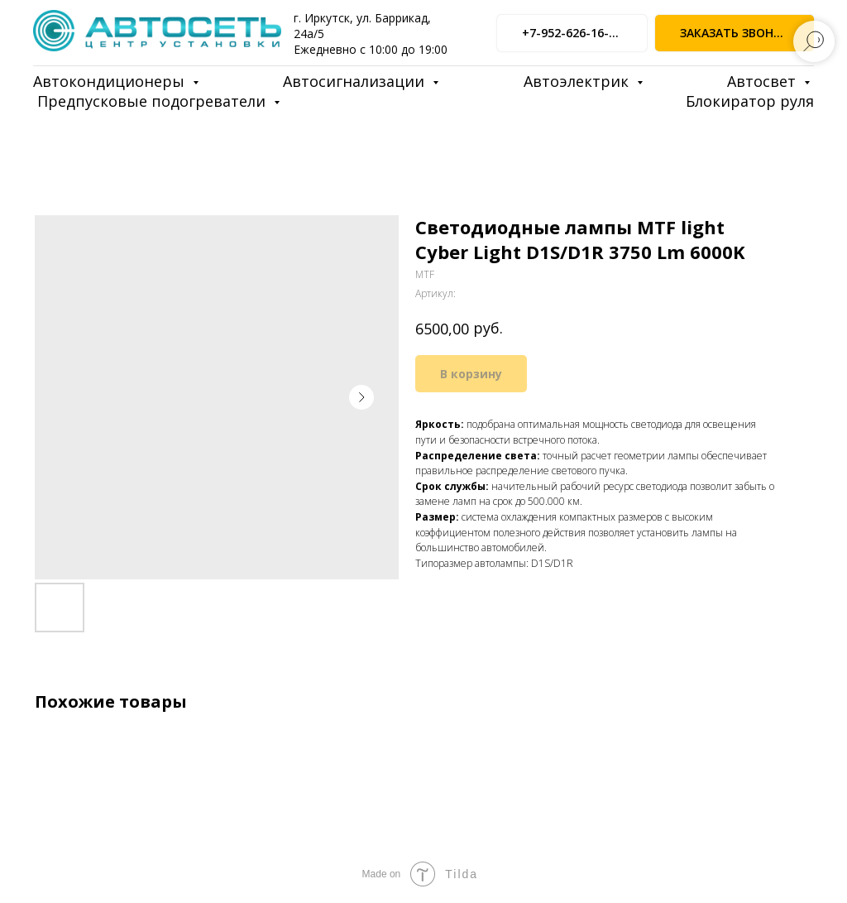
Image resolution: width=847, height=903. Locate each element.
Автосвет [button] (763, 81)
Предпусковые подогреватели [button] (153, 101)
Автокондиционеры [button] (111, 81)
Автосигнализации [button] (355, 81)
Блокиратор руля (750, 101)
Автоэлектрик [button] (578, 81)
